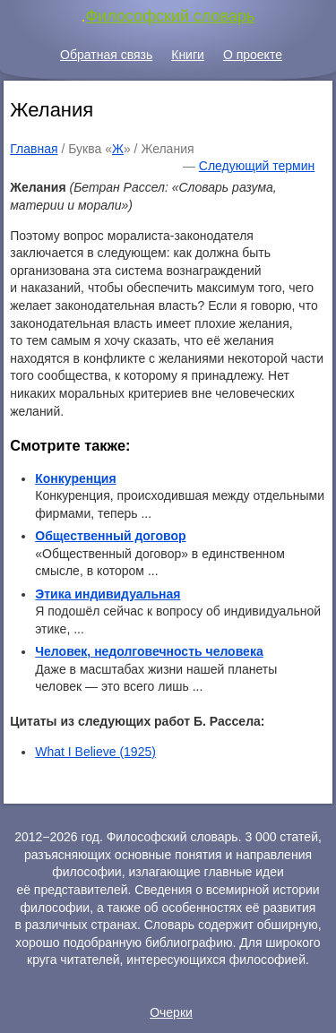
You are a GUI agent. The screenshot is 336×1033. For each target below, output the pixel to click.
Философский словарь (170, 16)
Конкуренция (75, 478)
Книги (187, 54)
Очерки (171, 1012)
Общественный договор (110, 536)
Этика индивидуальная (107, 594)
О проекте (252, 54)
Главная (33, 149)
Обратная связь (106, 54)
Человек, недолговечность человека (149, 651)
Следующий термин (256, 166)
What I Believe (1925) (95, 752)
